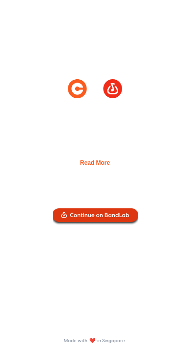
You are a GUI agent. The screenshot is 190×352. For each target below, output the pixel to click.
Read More (95, 162)
